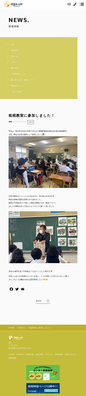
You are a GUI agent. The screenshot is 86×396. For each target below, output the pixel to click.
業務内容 (30, 354)
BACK (38, 301)
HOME (11, 354)
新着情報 (59, 354)
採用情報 (12, 358)
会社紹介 (20, 354)
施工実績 (39, 354)
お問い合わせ (70, 354)
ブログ (30, 122)
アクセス (49, 354)
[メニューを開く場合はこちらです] (82, 4)
